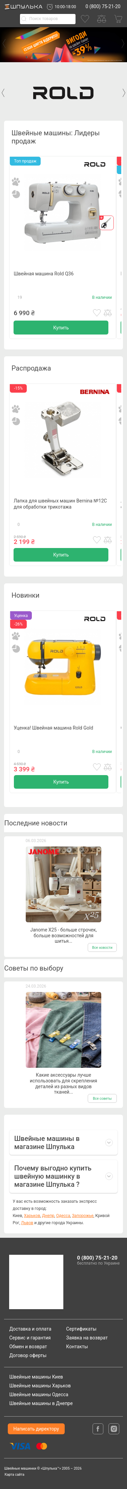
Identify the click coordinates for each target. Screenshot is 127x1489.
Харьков (32, 1215)
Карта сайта (14, 1474)
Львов (27, 1222)
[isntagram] (114, 1428)
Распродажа (31, 368)
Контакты (77, 1346)
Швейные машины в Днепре (40, 1403)
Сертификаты (81, 1329)
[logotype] (34, 1282)
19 (20, 298)
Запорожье (82, 1215)
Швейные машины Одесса (38, 1394)
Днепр (48, 1215)
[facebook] (98, 1428)
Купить (61, 327)
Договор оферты (27, 1355)
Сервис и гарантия (29, 1337)
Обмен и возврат (28, 1346)
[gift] (106, 223)
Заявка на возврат (87, 1337)
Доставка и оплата (30, 1329)
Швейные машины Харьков (40, 1385)
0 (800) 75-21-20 (103, 6)
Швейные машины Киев (36, 1377)
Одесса (63, 1215)
